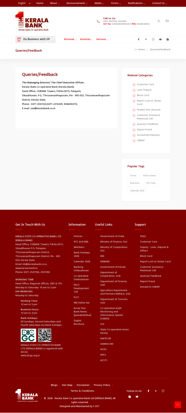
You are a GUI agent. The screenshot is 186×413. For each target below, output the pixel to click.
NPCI (103, 355)
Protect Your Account (148, 110)
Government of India (112, 236)
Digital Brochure (79, 323)
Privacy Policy (102, 385)
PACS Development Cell (81, 289)
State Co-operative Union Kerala (114, 332)
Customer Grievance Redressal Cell (148, 117)
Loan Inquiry (144, 90)
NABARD (105, 262)
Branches (135, 183)
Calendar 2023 (137, 191)
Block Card (143, 95)
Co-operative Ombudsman (81, 278)
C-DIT (96, 406)
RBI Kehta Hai (82, 303)
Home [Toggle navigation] (39, 3)
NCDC (103, 349)
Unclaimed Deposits (148, 135)
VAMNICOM (106, 344)
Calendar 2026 (82, 262)
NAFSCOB (105, 339)
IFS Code (150, 183)
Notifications (135, 3)
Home (140, 49)
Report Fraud (144, 130)
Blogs (54, 385)
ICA (102, 324)
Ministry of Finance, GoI (113, 242)
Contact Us (158, 3)
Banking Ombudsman (81, 269)
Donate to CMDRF (150, 287)
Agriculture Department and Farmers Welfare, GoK (115, 292)
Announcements (75, 3)
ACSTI (103, 360)
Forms (114, 3)
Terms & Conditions (82, 391)
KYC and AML (81, 242)
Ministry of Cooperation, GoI (114, 249)
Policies (78, 236)
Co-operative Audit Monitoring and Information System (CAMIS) (111, 314)
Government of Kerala (113, 267)
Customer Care (145, 84)
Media (98, 3)
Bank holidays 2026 (82, 255)
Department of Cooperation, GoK (110, 275)
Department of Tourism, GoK (114, 301)
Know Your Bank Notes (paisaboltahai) (82, 312)
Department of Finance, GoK (113, 284)
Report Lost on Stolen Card (149, 103)
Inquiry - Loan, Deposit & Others (154, 249)
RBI (102, 256)
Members (79, 247)
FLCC (76, 297)
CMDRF (141, 140)
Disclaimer (83, 385)
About (53, 3)
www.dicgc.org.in (30, 356)
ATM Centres (149, 176)
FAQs (143, 236)
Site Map (67, 385)
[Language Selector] (24, 3)
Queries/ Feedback (147, 124)
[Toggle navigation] (68, 39)
